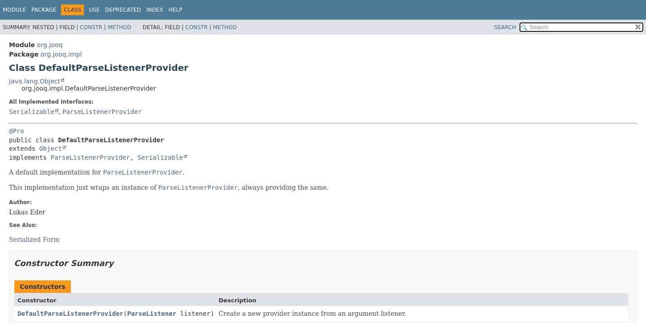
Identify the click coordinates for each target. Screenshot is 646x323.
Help (176, 10)
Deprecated (123, 10)
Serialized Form (34, 239)
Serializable (31, 111)
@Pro (16, 131)
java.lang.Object (34, 81)
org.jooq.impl (61, 54)
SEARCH (505, 27)
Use (94, 10)
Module (14, 10)
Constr (91, 27)
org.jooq (49, 44)
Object (50, 148)
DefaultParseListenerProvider (70, 313)
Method (119, 27)
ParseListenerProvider (102, 111)
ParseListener (151, 313)
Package (43, 10)
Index (154, 10)
